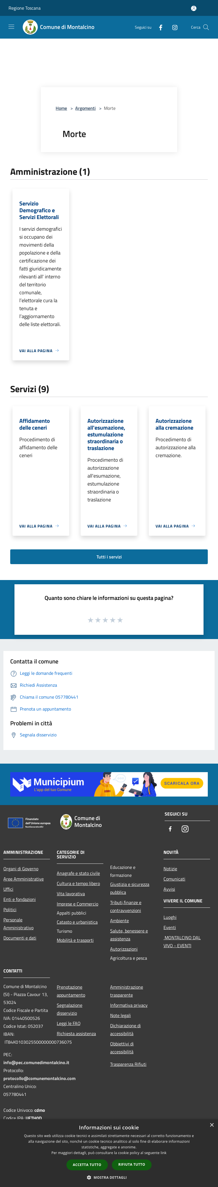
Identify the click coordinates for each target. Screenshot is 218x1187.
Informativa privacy (129, 1005)
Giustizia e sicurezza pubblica (129, 888)
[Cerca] (206, 27)
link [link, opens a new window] (164, 1152)
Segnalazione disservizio (69, 1009)
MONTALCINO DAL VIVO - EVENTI (182, 941)
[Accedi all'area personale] (194, 8)
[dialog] (109, 1153)
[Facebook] (158, 27)
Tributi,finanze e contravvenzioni (125, 906)
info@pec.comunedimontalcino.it (36, 1062)
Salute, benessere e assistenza (129, 934)
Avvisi (169, 889)
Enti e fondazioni (19, 899)
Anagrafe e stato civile (78, 873)
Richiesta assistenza (76, 1033)
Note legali (120, 1015)
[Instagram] (172, 27)
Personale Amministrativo (18, 923)
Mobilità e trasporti (75, 940)
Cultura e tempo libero (78, 883)
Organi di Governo (20, 868)
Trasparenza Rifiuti (128, 1064)
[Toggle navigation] (11, 26)
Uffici (8, 889)
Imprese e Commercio (77, 903)
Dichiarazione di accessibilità (125, 1029)
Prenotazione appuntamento (71, 991)
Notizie (170, 868)
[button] (109, 1177)
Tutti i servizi (109, 556)
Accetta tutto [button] (87, 1164)
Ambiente (119, 920)
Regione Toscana (25, 8)
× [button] (211, 1125)
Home (61, 108)
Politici (9, 909)
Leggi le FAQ (69, 1023)
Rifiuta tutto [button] (131, 1164)
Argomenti (85, 108)
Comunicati (174, 878)
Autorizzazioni (124, 949)
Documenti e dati (19, 937)
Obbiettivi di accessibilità (122, 1047)
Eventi (170, 927)
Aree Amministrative (23, 878)
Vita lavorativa (71, 893)
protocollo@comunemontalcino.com (39, 1078)
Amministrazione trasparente (126, 991)
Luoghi (170, 917)
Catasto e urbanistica (77, 922)
